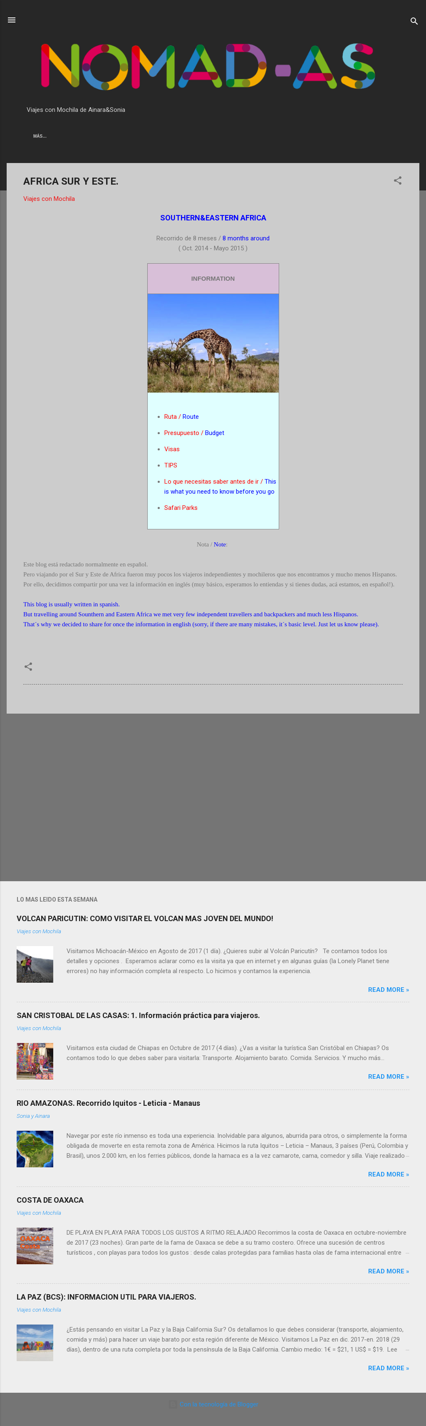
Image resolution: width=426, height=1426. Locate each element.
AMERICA (68, 136)
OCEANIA (132, 136)
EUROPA (166, 136)
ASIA (38, 136)
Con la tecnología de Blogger (213, 1404)
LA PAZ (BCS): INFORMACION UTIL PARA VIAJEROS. (106, 1297)
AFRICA (101, 136)
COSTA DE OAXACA (50, 1200)
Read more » (388, 990)
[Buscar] (414, 22)
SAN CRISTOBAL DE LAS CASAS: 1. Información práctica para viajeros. (138, 1015)
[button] (398, 181)
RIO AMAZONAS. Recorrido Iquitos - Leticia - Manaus (108, 1103)
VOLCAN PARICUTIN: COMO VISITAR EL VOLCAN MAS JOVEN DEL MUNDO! (145, 918)
